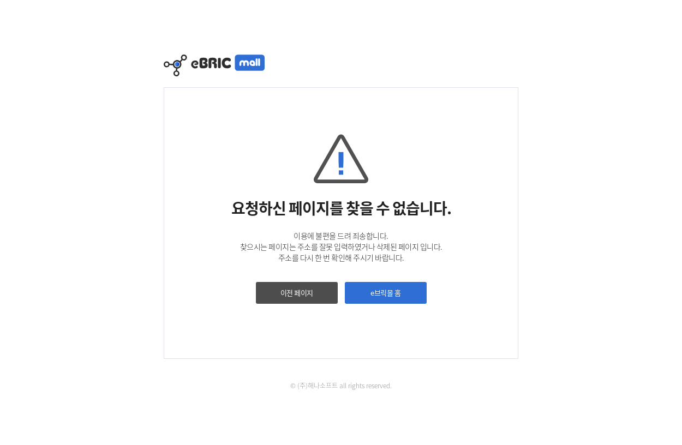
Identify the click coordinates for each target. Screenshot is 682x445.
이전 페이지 (296, 292)
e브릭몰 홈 (385, 292)
